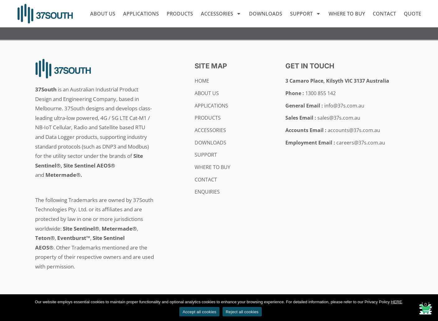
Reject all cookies (242, 312)
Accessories (221, 13)
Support (305, 13)
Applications (141, 13)
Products (180, 13)
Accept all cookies (199, 312)
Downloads (265, 13)
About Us (102, 13)
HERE (396, 302)
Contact (384, 13)
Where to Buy (347, 13)
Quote (412, 13)
